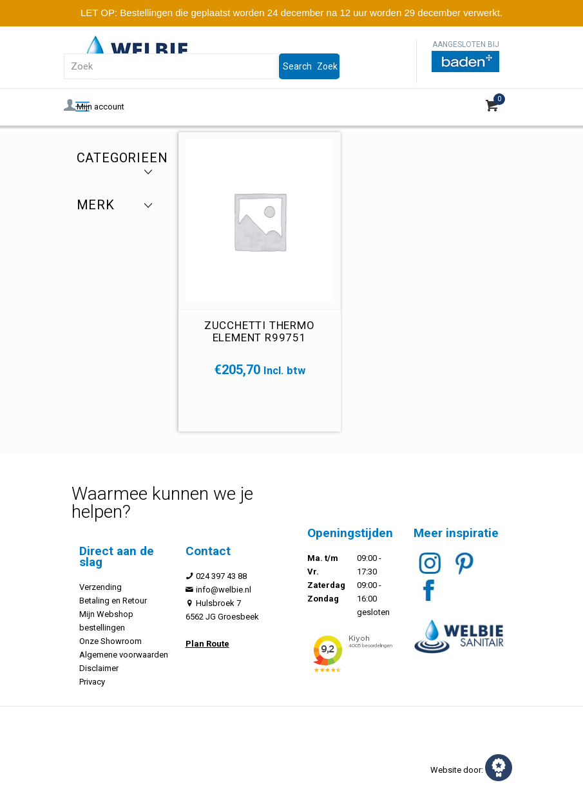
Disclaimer (99, 668)
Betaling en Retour (113, 600)
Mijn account (94, 106)
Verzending (100, 587)
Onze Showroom (110, 641)
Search (297, 66)
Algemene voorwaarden (123, 654)
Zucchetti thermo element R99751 (259, 331)
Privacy (92, 682)
